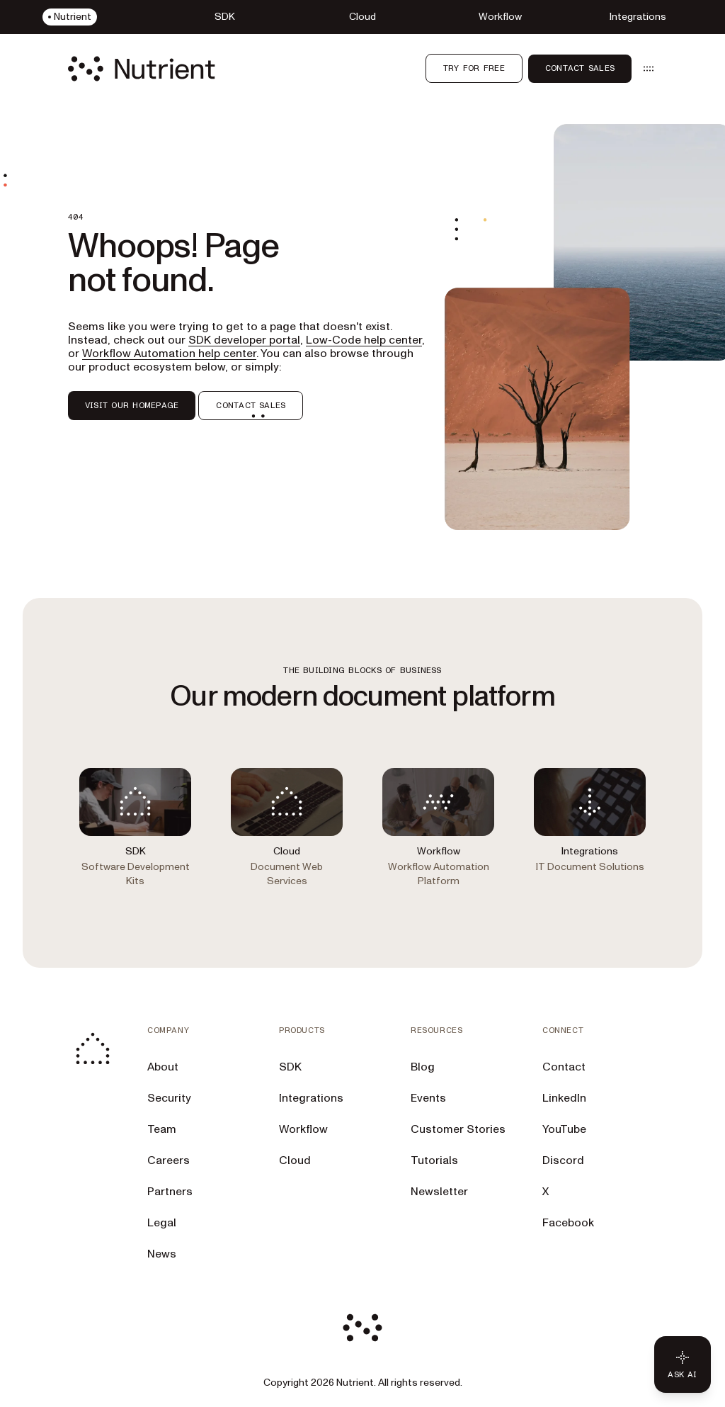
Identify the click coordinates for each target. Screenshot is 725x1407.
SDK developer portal (244, 340)
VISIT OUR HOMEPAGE (131, 405)
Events (428, 1098)
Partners (170, 1191)
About (162, 1067)
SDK (290, 1067)
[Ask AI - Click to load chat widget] (682, 1364)
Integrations (311, 1098)
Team (161, 1129)
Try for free (474, 68)
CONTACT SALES (250, 405)
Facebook (568, 1223)
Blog (423, 1067)
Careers (168, 1160)
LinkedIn (564, 1098)
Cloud (295, 1160)
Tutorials (434, 1160)
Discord (563, 1160)
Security (169, 1098)
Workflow (303, 1129)
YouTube (564, 1129)
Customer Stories (458, 1129)
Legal (161, 1223)
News (161, 1254)
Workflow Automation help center (169, 353)
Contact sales (580, 68)
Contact (564, 1067)
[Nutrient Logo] (141, 68)
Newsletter (439, 1191)
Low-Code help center (364, 340)
